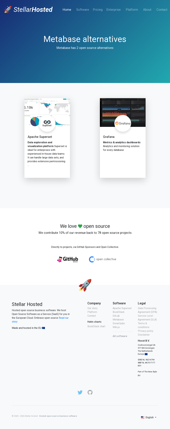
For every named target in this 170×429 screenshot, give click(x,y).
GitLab (116, 315)
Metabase (118, 319)
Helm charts (94, 321)
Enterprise (113, 10)
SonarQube (119, 323)
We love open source (85, 226)
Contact (161, 10)
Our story (92, 308)
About (147, 10)
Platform (132, 10)
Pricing (98, 10)
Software (82, 10)
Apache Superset (40, 137)
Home (67, 10)
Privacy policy (145, 330)
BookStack (118, 312)
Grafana (109, 137)
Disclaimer (144, 334)
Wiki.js (116, 327)
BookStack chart (96, 326)
